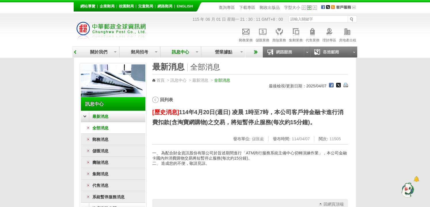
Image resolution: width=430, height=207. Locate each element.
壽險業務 (279, 34)
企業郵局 (107, 6)
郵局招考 (139, 51)
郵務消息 (100, 139)
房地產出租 (347, 34)
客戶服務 (347, 9)
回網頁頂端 (334, 204)
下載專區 (247, 7)
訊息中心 (180, 51)
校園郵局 (126, 6)
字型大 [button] (315, 7)
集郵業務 (296, 34)
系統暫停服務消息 (108, 197)
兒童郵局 (145, 6)
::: (77, 5)
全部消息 (100, 128)
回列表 (166, 99)
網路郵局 (164, 6)
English (185, 6)
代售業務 (312, 34)
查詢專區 (227, 7)
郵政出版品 (270, 7)
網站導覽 (87, 6)
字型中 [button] (309, 7)
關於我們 (98, 51)
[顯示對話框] (416, 179)
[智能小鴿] (407, 189)
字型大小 (292, 7)
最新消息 (100, 116)
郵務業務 (246, 34)
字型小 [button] (304, 7)
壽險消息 (100, 162)
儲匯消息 (100, 151)
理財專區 (329, 34)
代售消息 (100, 185)
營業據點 (223, 51)
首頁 (161, 80)
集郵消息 (100, 174)
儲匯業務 (262, 34)
